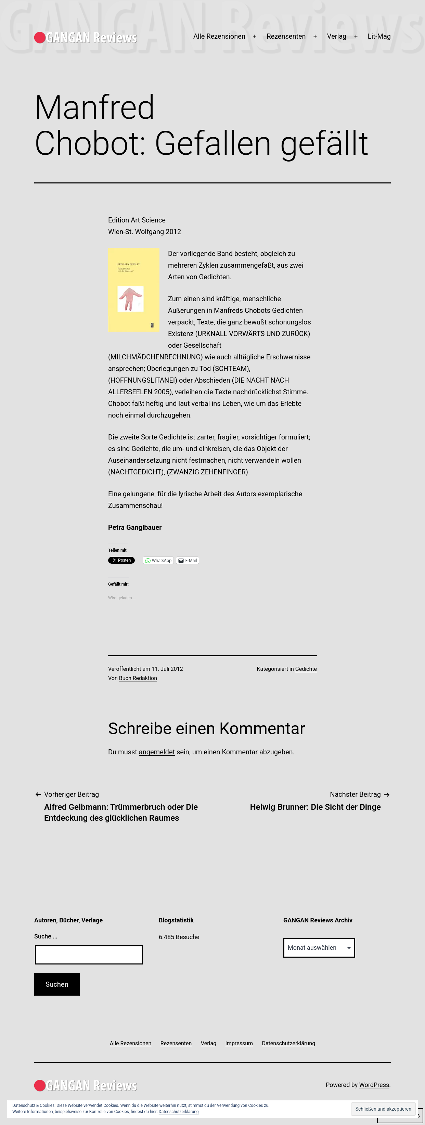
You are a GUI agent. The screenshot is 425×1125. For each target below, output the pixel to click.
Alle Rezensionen (219, 36)
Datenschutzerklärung (179, 1111)
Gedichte (306, 669)
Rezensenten (286, 36)
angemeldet (157, 752)
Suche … (45, 936)
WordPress (374, 1084)
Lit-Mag (379, 36)
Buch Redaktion (138, 678)
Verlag (337, 36)
